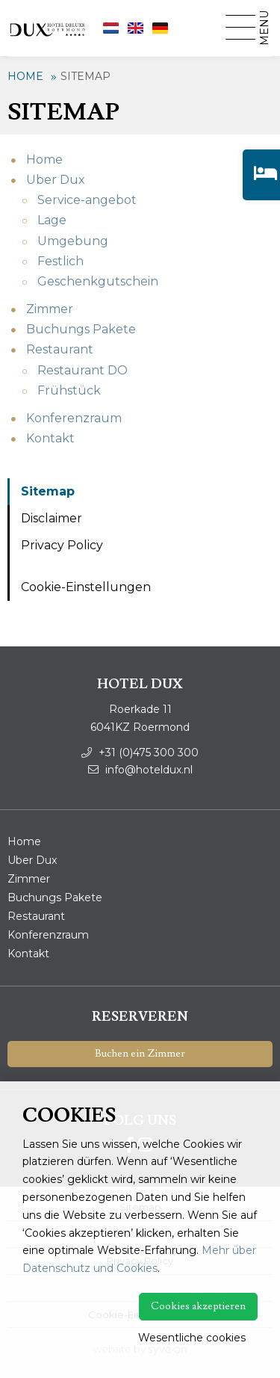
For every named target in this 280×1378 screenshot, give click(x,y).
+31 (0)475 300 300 (140, 752)
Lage (51, 220)
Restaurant (59, 349)
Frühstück (69, 390)
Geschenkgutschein (97, 281)
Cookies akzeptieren (198, 1306)
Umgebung (72, 241)
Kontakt (50, 438)
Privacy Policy (62, 545)
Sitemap (85, 76)
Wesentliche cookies (192, 1337)
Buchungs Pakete (81, 329)
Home (25, 76)
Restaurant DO (82, 370)
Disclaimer (51, 518)
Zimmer (49, 309)
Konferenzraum (74, 418)
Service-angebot (87, 200)
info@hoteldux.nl (140, 769)
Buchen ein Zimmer (140, 1053)
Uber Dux (55, 180)
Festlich (60, 261)
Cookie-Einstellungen (86, 587)
